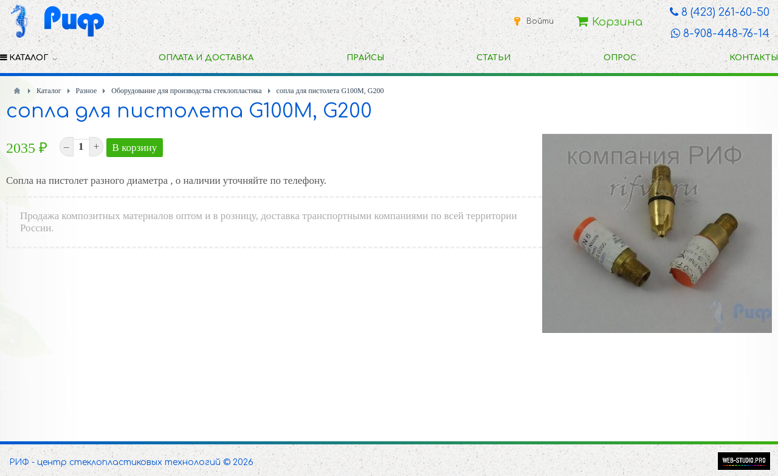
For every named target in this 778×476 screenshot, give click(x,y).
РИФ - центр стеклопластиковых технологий (115, 462)
